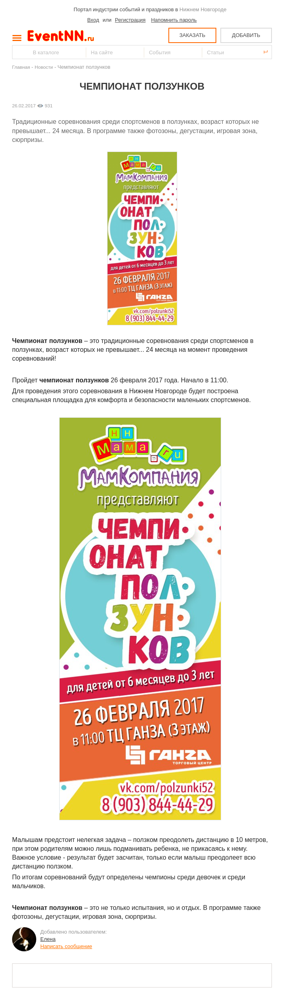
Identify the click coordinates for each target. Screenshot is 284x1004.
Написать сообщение (66, 946)
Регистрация (130, 20)
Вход (93, 20)
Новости (44, 67)
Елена (48, 939)
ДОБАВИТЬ (246, 35)
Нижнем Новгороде (203, 9)
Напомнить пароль (174, 20)
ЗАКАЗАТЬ (192, 35)
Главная (21, 67)
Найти (19, 52)
